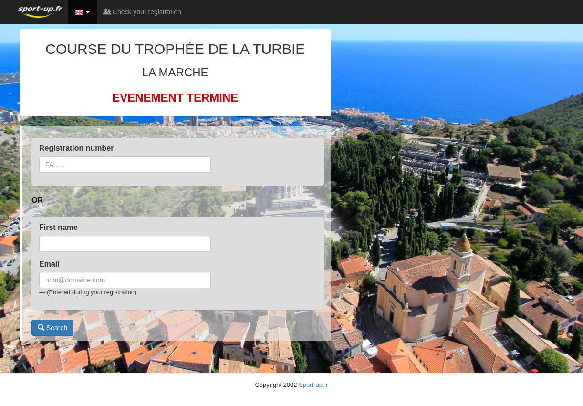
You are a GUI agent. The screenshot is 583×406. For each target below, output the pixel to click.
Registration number (76, 148)
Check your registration (142, 12)
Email (49, 264)
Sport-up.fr (313, 384)
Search (52, 328)
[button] (82, 12)
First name (58, 227)
